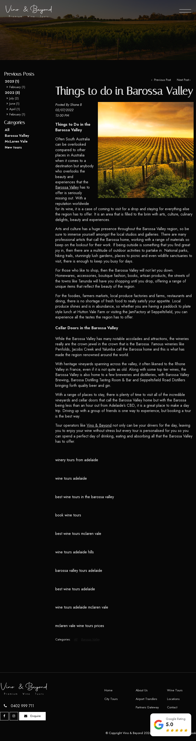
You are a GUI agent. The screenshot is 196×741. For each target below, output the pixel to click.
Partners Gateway (147, 707)
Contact (172, 707)
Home (108, 690)
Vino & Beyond (99, 425)
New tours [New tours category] (13, 147)
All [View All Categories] (75, 639)
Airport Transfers (146, 699)
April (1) (14, 109)
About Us (141, 690)
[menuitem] (117, 690)
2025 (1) (12, 81)
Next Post (183, 80)
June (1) (14, 103)
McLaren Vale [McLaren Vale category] (16, 141)
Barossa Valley (67, 187)
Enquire (35, 716)
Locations (173, 699)
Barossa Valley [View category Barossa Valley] (90, 639)
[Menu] (185, 10)
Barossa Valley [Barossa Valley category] (17, 135)
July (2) (14, 98)
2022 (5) (12, 92)
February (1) (17, 87)
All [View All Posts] (7, 129)
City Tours (111, 699)
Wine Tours (174, 690)
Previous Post (162, 80)
